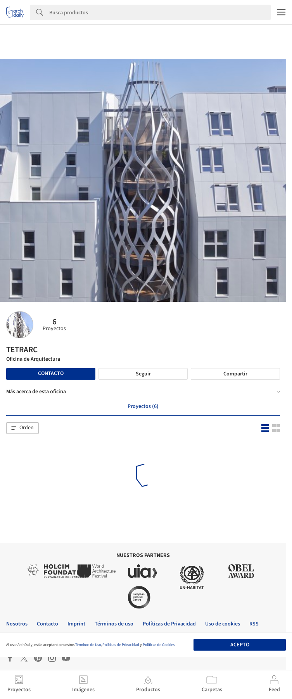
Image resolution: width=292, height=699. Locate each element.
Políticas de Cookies (159, 645)
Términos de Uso (88, 645)
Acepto (239, 645)
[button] (22, 428)
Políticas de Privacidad (120, 645)
